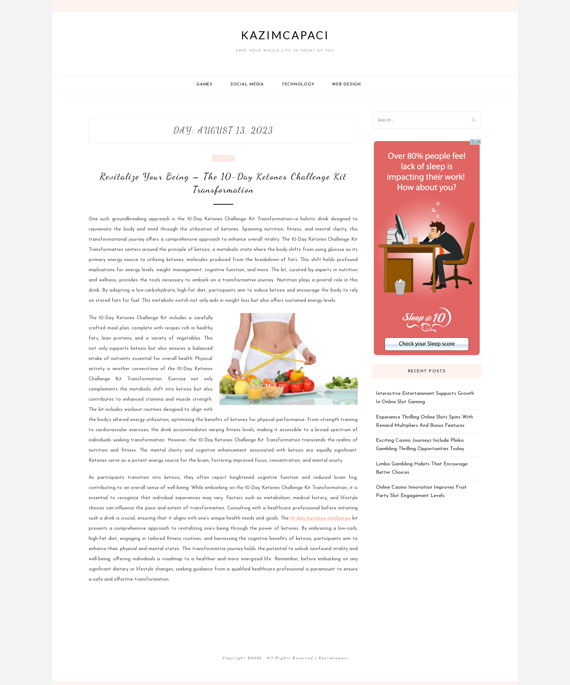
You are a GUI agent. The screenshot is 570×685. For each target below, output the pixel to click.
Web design (346, 85)
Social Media (247, 85)
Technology (298, 85)
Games (204, 85)
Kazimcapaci (285, 34)
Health (223, 158)
